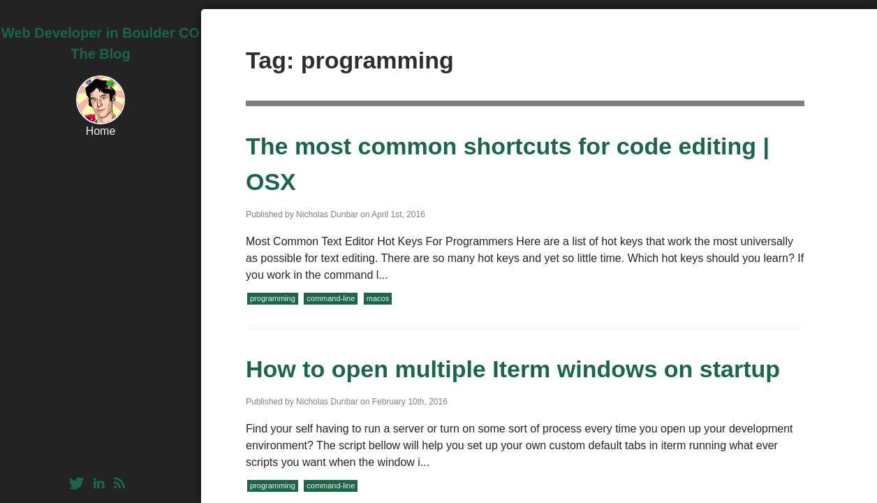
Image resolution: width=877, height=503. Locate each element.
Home (101, 131)
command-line (331, 298)
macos (378, 298)
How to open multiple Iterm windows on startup (513, 369)
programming (272, 298)
